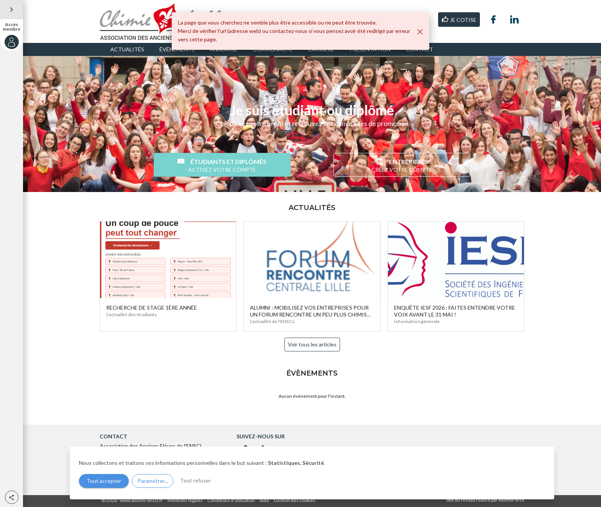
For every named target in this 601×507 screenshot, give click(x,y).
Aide (264, 500)
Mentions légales (185, 500)
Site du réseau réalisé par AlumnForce (485, 500)
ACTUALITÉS (127, 49)
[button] (11, 497)
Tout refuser (195, 480)
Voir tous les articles (312, 344)
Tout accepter (104, 480)
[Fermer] (420, 32)
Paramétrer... (153, 480)
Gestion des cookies (294, 500)
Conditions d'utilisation (231, 500)
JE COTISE (459, 19)
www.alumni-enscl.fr (141, 500)
